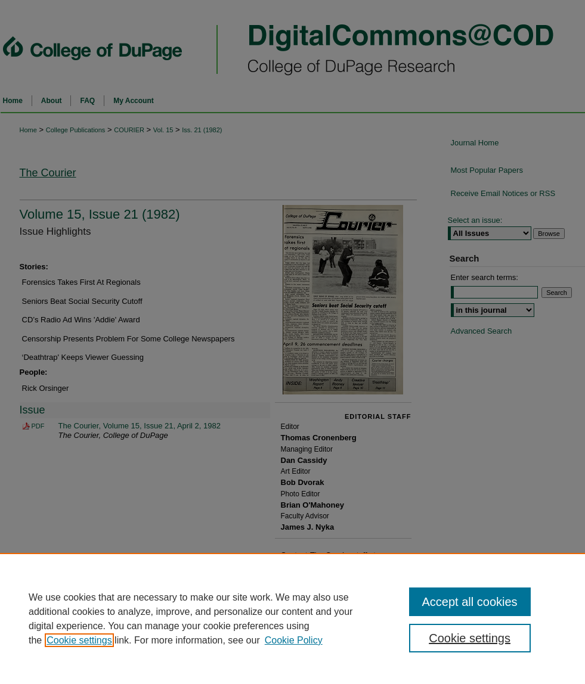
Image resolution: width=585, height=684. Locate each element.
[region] (292, 618)
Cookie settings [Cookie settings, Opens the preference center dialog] (469, 638)
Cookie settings (79, 640)
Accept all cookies (470, 601)
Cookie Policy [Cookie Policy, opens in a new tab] (294, 640)
